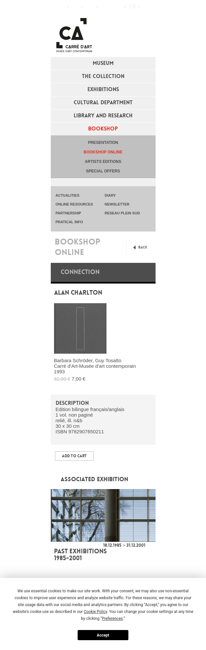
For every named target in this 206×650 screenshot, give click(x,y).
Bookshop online (103, 152)
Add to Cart (74, 456)
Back (142, 247)
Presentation (103, 142)
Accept (103, 635)
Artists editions (103, 161)
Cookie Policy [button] (95, 611)
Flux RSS (104, 7)
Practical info (89, 7)
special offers (103, 171)
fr (132, 7)
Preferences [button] (112, 618)
